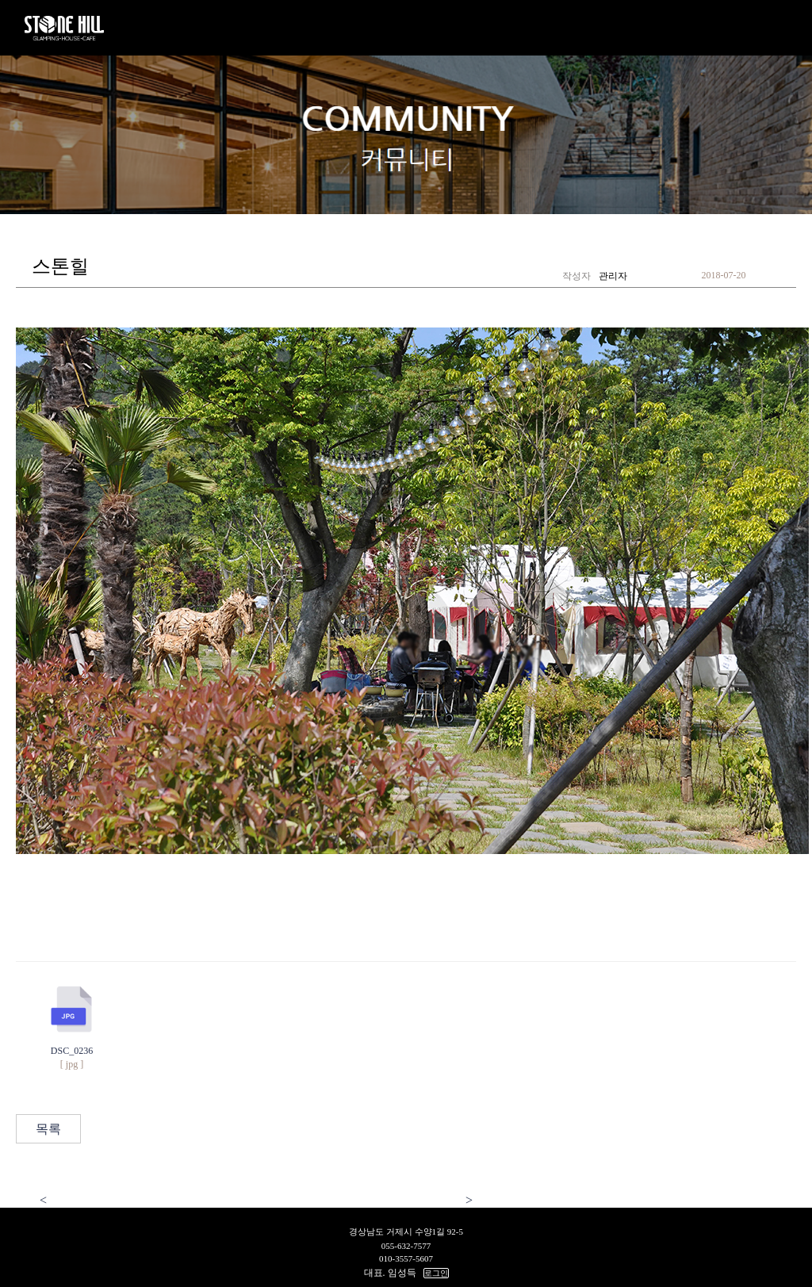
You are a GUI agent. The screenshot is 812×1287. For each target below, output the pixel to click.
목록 (48, 1129)
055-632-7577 (406, 1246)
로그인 (436, 1273)
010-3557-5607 (406, 1258)
